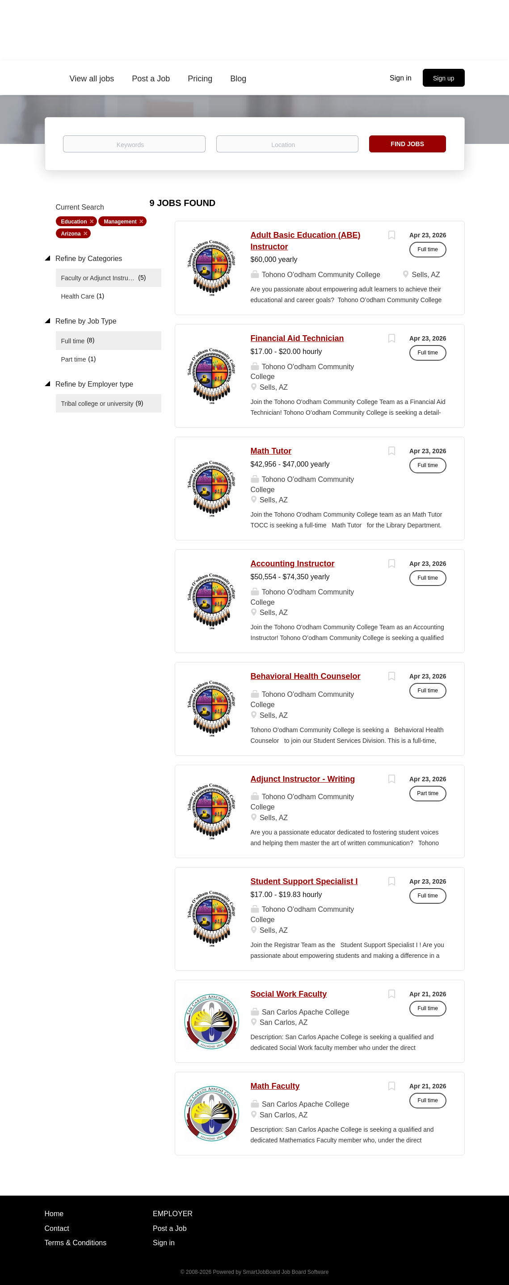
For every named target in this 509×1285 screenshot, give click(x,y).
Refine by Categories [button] (88, 258)
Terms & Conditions (76, 1243)
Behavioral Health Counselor (306, 676)
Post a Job (170, 1228)
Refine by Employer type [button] (94, 384)
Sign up (443, 78)
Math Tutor (271, 451)
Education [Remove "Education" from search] (74, 222)
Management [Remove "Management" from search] (120, 222)
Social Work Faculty (289, 994)
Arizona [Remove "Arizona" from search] (71, 234)
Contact (57, 1228)
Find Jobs (407, 143)
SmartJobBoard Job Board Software (285, 1272)
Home (54, 1214)
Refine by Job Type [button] (85, 321)
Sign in (401, 78)
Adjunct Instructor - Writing (303, 779)
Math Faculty (275, 1086)
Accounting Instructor (293, 563)
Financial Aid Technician (297, 338)
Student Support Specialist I (304, 881)
